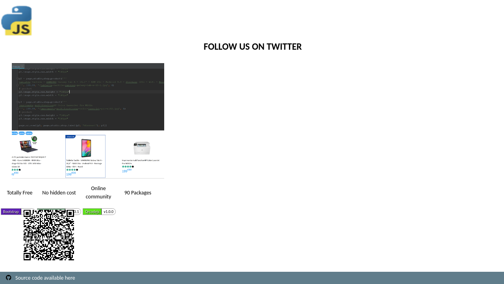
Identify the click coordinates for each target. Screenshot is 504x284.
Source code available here (45, 278)
